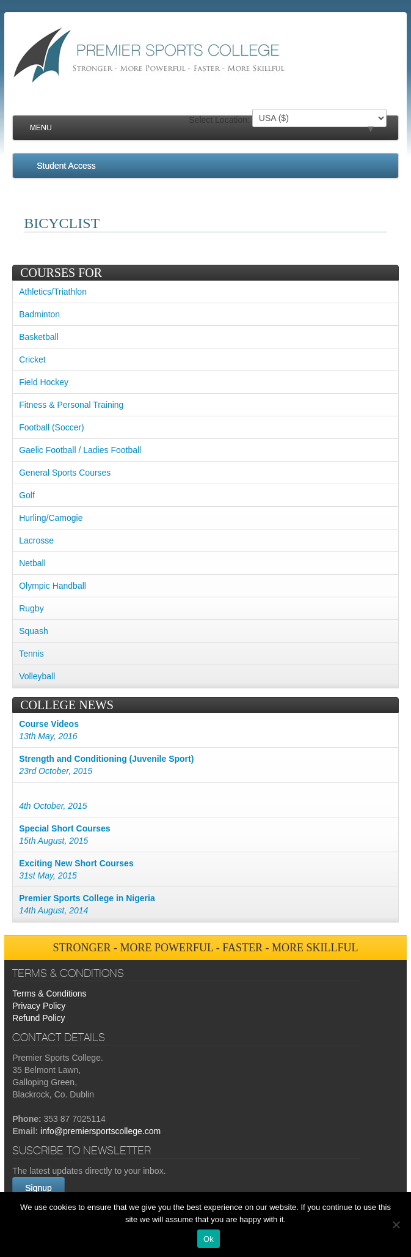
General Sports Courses (65, 472)
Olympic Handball (52, 586)
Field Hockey (43, 382)
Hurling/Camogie (50, 518)
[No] (396, 1224)
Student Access (66, 166)
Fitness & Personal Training (71, 405)
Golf (27, 495)
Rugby (31, 608)
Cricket (32, 359)
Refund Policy (38, 1018)
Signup (38, 1188)
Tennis (31, 653)
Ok (208, 1239)
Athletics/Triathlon (53, 292)
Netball (32, 563)
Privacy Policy (38, 1006)
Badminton (39, 314)
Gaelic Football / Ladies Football (80, 450)
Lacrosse (36, 540)
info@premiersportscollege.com (100, 1131)
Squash (33, 631)
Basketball (39, 337)
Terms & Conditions (49, 993)
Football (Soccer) (51, 427)
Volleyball (37, 676)
